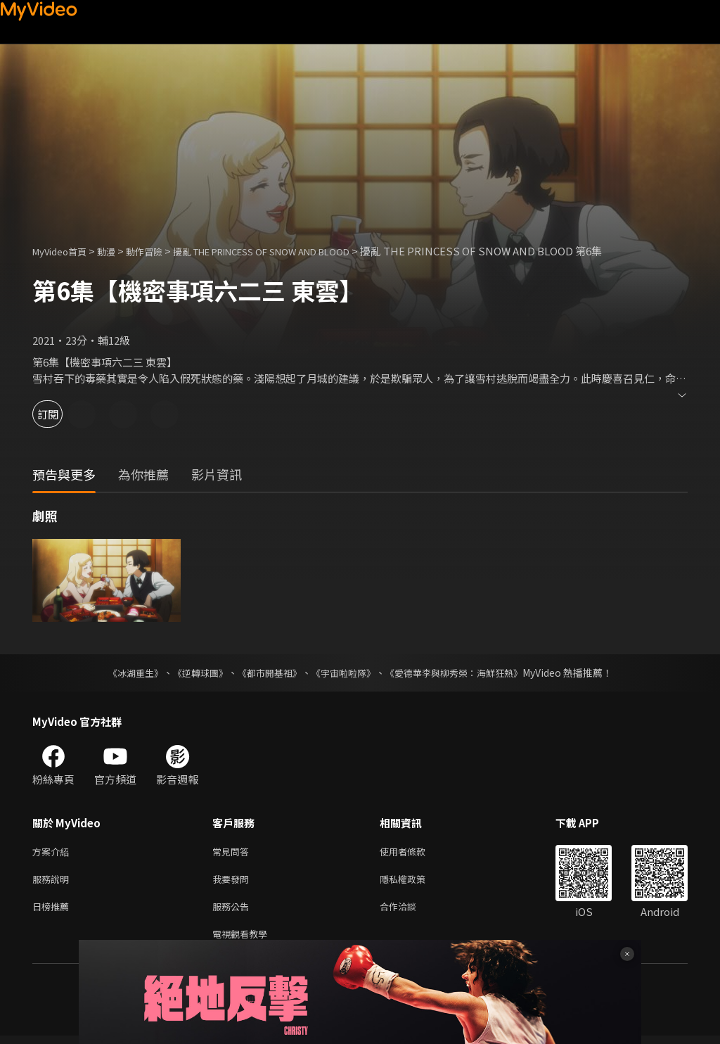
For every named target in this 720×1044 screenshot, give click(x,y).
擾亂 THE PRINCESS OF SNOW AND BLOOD (297, 250)
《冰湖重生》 (123, 673)
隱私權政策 (414, 881)
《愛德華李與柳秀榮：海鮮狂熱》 (462, 673)
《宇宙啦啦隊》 (344, 673)
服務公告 (233, 911)
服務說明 (53, 881)
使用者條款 (414, 852)
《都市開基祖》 (265, 673)
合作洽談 (409, 911)
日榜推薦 (53, 911)
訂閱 (60, 414)
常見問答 (233, 852)
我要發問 (233, 881)
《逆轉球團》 (191, 673)
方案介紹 (53, 852)
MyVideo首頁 (64, 250)
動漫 (117, 250)
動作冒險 (160, 250)
